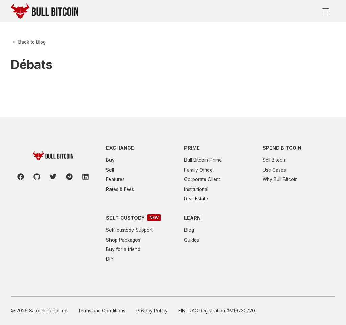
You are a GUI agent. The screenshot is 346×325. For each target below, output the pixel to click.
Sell (110, 170)
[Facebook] (20, 176)
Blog (189, 230)
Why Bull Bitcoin (280, 179)
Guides (191, 240)
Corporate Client (202, 179)
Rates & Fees (120, 189)
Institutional (196, 189)
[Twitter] (53, 176)
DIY (110, 259)
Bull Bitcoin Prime (203, 160)
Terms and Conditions (101, 311)
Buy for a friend (123, 249)
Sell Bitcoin (275, 160)
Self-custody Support (129, 230)
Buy (110, 160)
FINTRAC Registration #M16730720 (216, 311)
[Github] (37, 176)
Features (115, 179)
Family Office (198, 170)
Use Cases (274, 170)
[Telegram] (69, 176)
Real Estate (196, 198)
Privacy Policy (152, 311)
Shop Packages (123, 240)
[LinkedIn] (85, 176)
